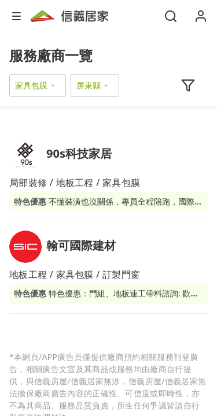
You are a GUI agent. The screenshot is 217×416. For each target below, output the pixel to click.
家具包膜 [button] (31, 85)
